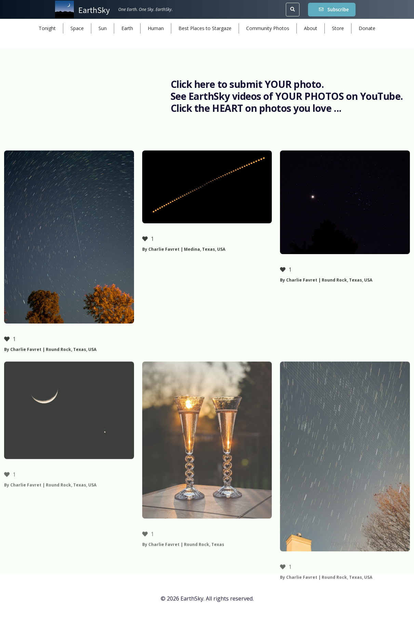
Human (156, 28)
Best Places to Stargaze (204, 28)
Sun (102, 28)
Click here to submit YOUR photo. (247, 84)
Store (338, 28)
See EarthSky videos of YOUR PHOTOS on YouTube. (287, 96)
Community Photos (267, 28)
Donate (367, 28)
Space (77, 28)
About (310, 28)
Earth (127, 28)
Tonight (47, 28)
